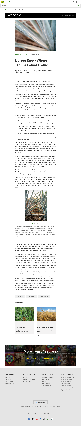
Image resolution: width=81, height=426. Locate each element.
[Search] (40, 5)
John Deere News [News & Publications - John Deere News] (47, 377)
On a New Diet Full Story (21, 335)
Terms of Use (45, 406)
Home (6, 10)
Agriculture (31, 296)
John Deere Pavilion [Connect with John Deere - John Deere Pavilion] (67, 379)
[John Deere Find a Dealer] (73, 2)
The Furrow (20, 296)
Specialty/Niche (44, 296)
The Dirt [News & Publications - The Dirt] (44, 381)
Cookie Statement (37, 406)
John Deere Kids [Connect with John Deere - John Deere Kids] (66, 386)
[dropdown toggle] (12, 10)
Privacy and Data (29, 406)
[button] (29, 419)
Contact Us (58, 406)
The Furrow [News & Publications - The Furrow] (45, 379)
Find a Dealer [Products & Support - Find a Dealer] (9, 381)
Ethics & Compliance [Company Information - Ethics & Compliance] (29, 379)
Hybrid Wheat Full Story (43, 335)
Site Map (22, 406)
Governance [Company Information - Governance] (27, 381)
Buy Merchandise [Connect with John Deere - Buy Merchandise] (66, 390)
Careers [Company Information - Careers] (25, 377)
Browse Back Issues (49, 358)
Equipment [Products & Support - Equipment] (8, 377)
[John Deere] (8, 2)
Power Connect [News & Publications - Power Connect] (46, 386)
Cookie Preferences (40, 410)
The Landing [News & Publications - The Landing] (46, 383)
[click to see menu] (79, 2)
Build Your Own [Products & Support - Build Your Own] (9, 383)
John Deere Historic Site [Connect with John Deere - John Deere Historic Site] (68, 377)
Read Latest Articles (32, 358)
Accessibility (52, 406)
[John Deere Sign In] (76, 2)
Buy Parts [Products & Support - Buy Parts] (8, 379)
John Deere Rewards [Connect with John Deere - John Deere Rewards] (67, 388)
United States (40, 402)
